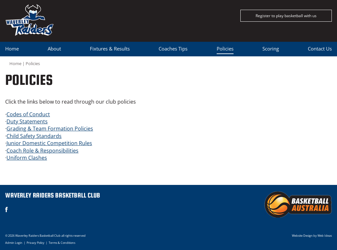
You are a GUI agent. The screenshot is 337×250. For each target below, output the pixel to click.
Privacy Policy (35, 243)
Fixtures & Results (110, 48)
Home (12, 48)
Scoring (270, 48)
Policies (225, 48)
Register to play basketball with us (286, 15)
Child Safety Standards (34, 136)
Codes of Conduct (28, 114)
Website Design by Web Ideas (312, 235)
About (54, 48)
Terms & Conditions (62, 243)
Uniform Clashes (26, 157)
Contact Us (320, 48)
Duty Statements (27, 121)
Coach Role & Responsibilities (42, 150)
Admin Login (13, 243)
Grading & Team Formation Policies (49, 128)
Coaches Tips (173, 48)
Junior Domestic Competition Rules (49, 143)
